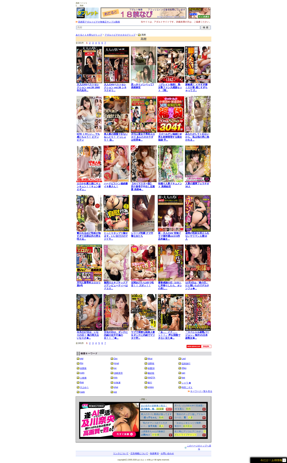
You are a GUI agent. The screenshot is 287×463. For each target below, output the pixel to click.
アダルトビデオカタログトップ (120, 35)
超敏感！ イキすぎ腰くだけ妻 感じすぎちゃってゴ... (196, 87)
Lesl (184, 358)
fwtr (183, 377)
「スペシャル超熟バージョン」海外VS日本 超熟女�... (197, 335)
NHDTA (151, 377)
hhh (115, 377)
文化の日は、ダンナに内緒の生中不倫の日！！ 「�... (116, 335)
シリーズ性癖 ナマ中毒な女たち (142, 234)
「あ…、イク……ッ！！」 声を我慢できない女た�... (169, 335)
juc (115, 368)
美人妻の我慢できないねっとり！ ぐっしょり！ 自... (116, 137)
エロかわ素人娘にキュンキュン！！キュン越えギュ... (89, 186)
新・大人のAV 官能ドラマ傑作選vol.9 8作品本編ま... (169, 236)
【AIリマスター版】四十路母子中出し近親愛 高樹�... (143, 186)
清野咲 (151, 363)
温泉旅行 (186, 363)
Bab (82, 382)
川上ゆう (84, 387)
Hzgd (116, 363)
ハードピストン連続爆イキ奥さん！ (116, 185)
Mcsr (150, 358)
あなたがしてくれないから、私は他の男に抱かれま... (197, 137)
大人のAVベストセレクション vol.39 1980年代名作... (88, 87)
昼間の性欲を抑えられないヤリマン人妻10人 (197, 236)
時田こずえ (187, 387)
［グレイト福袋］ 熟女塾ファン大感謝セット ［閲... (170, 87)
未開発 (83, 368)
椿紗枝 (151, 373)
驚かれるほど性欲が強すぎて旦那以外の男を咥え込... (89, 236)
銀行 (150, 382)
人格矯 (83, 378)
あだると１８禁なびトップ (89, 35)
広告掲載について (139, 453)
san (183, 373)
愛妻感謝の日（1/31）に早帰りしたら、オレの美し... (170, 285)
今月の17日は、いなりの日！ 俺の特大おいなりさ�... (88, 335)
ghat (116, 387)
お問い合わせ (167, 453)
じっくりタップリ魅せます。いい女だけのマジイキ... (116, 236)
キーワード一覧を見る (201, 391)
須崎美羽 (118, 373)
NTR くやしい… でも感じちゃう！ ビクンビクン (88, 137)
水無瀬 (117, 382)
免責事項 (154, 453)
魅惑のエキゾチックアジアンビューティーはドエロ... (116, 285)
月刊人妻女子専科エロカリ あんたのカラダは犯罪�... (143, 137)
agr (115, 392)
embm (151, 387)
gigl (81, 358)
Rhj (81, 363)
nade (82, 392)
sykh (82, 373)
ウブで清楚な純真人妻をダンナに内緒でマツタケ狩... (143, 335)
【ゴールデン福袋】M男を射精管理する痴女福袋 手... (170, 137)
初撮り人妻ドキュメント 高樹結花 (170, 185)
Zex (115, 358)
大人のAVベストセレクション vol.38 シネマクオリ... (115, 87)
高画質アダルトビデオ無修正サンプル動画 (99, 22)
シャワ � (186, 383)
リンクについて (120, 453)
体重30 (151, 368)
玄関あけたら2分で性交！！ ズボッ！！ (142, 284)
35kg (184, 368)
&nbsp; (143, 420)
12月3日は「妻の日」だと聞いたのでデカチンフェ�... (197, 285)
